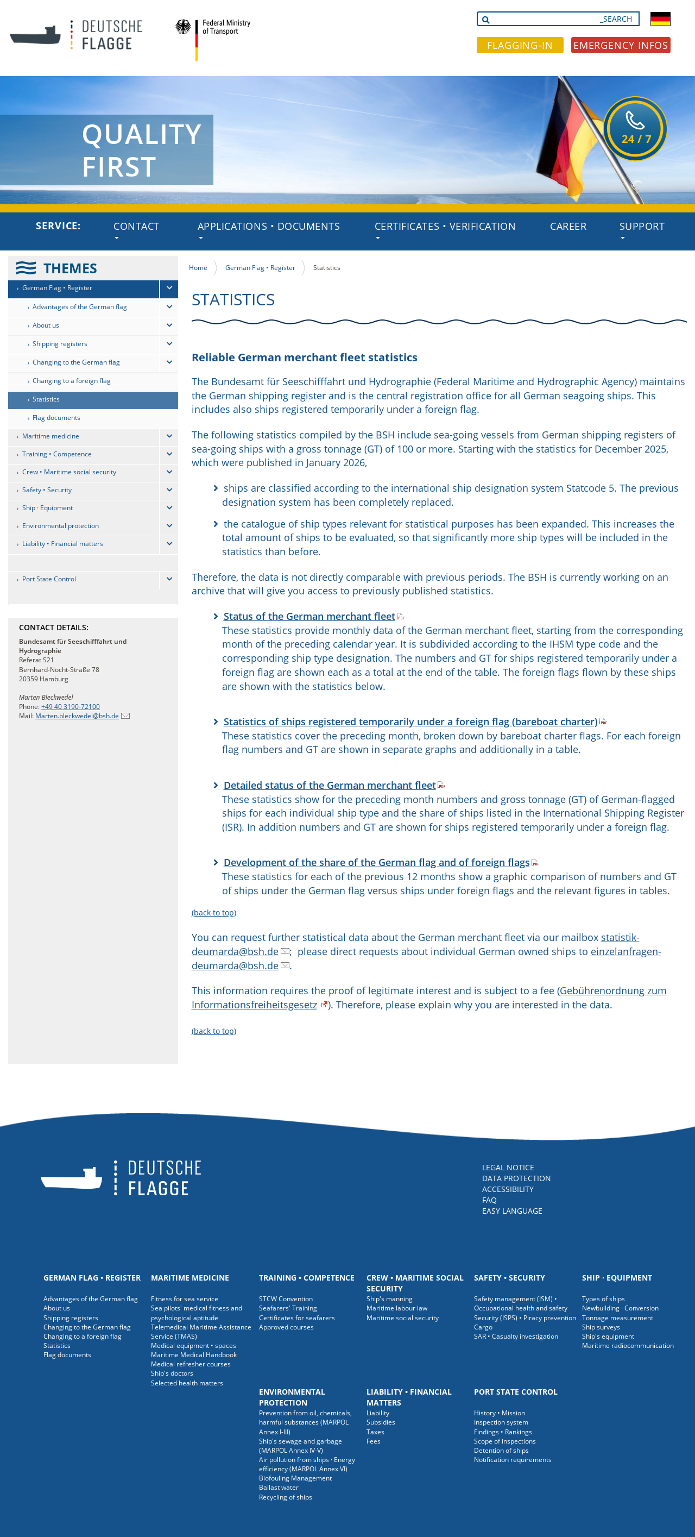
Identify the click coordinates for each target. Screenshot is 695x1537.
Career (568, 226)
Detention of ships (501, 1450)
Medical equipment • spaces (193, 1345)
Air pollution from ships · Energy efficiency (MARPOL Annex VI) (307, 1464)
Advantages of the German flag (80, 306)
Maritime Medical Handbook (194, 1354)
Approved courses (286, 1327)
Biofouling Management (295, 1478)
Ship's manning (390, 1298)
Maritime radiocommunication (628, 1345)
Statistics (46, 399)
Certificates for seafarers (297, 1317)
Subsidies (381, 1422)
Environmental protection (60, 525)
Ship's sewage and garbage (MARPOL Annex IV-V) (300, 1445)
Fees (374, 1441)
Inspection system (501, 1422)
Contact (136, 229)
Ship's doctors (172, 1373)
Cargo (483, 1327)
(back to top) (214, 912)
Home (198, 267)
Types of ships (603, 1298)
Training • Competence (57, 454)
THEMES (70, 268)
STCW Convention (286, 1298)
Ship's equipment (608, 1336)
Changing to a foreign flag (72, 380)
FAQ (489, 1200)
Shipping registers (60, 343)
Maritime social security (403, 1317)
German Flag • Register (57, 287)
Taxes (375, 1431)
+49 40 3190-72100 (70, 706)
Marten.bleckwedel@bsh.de (77, 715)
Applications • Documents (269, 229)
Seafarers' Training (288, 1308)
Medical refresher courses (191, 1364)
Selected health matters (187, 1383)
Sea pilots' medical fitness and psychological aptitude (196, 1312)
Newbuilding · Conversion (620, 1308)
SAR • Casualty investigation (516, 1336)
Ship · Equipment (47, 507)
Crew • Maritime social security (69, 471)
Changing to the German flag (76, 362)
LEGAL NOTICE (508, 1167)
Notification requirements (513, 1459)
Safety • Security (47, 489)
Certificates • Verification (445, 229)
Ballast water (279, 1487)
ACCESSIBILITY (508, 1189)
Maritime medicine (50, 436)
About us (46, 325)
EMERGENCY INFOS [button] (621, 45)
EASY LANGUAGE (512, 1211)
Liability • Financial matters (62, 543)
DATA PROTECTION (516, 1178)
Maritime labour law (397, 1308)
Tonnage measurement (617, 1317)
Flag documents (56, 417)
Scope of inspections (505, 1441)
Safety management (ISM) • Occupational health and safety (520, 1303)
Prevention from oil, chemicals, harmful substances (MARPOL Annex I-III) (305, 1422)
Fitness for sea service (184, 1298)
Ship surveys (601, 1327)
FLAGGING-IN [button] (520, 45)
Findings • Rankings (503, 1431)
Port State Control (49, 579)
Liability (378, 1412)
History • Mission (499, 1412)
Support (642, 229)
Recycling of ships (285, 1497)
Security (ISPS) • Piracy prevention (525, 1317)
